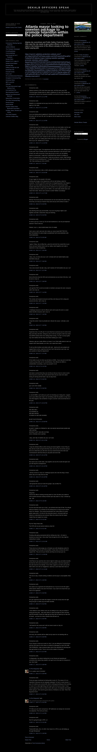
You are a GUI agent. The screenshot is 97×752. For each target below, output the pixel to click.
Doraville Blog (9, 65)
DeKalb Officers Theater (80, 122)
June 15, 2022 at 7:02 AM (37, 163)
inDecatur (8, 84)
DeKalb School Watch (11, 63)
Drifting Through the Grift (12, 67)
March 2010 (77, 116)
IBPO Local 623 (10, 82)
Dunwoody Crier (10, 69)
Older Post (68, 740)
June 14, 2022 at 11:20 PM (38, 143)
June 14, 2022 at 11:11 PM (38, 96)
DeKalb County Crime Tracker (14, 27)
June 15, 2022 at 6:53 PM (38, 204)
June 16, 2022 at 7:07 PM (38, 270)
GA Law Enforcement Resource (14, 76)
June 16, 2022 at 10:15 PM (38, 466)
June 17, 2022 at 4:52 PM (38, 694)
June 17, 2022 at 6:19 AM (37, 501)
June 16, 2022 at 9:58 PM (38, 379)
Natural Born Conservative (13, 98)
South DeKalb (9, 104)
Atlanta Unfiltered (10, 47)
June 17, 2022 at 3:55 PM (38, 618)
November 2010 (78, 112)
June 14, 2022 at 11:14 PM (38, 120)
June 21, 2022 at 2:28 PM (38, 733)
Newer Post (28, 740)
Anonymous (83, 40)
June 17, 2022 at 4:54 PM (38, 702)
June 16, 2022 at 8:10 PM (38, 366)
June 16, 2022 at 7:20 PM (38, 325)
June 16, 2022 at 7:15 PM (38, 303)
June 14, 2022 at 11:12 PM (38, 107)
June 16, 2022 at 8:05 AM (37, 237)
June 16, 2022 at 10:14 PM (38, 455)
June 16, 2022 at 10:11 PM (38, 440)
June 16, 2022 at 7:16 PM (38, 314)
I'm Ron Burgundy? (34, 668)
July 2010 (76, 114)
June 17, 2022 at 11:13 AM (38, 569)
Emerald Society (10, 71)
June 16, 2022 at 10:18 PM (38, 486)
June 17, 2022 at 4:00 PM (38, 637)
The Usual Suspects (11, 114)
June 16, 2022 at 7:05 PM (38, 250)
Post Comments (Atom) (38, 743)
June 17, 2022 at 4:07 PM (38, 651)
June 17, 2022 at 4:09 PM (38, 673)
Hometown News (10, 80)
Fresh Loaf (8, 74)
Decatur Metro (9, 59)
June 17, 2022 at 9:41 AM (37, 528)
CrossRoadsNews (10, 51)
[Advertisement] (48, 19)
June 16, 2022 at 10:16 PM (38, 477)
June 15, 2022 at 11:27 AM (38, 193)
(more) (76, 51)
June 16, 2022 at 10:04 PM (38, 403)
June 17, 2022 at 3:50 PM (38, 593)
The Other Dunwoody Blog (13, 100)
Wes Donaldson (84, 55)
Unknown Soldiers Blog (12, 116)
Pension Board (10, 102)
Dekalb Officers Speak (48, 7)
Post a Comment (29, 737)
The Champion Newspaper (13, 49)
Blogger (86, 139)
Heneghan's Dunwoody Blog (13, 78)
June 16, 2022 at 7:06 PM (38, 261)
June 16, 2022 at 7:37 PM (38, 353)
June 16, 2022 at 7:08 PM (38, 281)
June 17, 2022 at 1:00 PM (38, 580)
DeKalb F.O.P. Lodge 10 (12, 61)
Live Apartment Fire (11, 90)
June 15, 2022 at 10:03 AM (38, 172)
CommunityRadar (10, 53)
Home (48, 740)
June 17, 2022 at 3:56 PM (38, 627)
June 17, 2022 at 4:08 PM (38, 664)
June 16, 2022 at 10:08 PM (38, 421)
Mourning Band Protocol (12, 92)
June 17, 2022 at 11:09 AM (38, 554)
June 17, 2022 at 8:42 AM (37, 519)
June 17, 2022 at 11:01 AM (38, 541)
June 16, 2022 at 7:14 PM (38, 292)
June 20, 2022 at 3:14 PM (38, 713)
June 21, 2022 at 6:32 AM (37, 722)
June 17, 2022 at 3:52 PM (38, 604)
